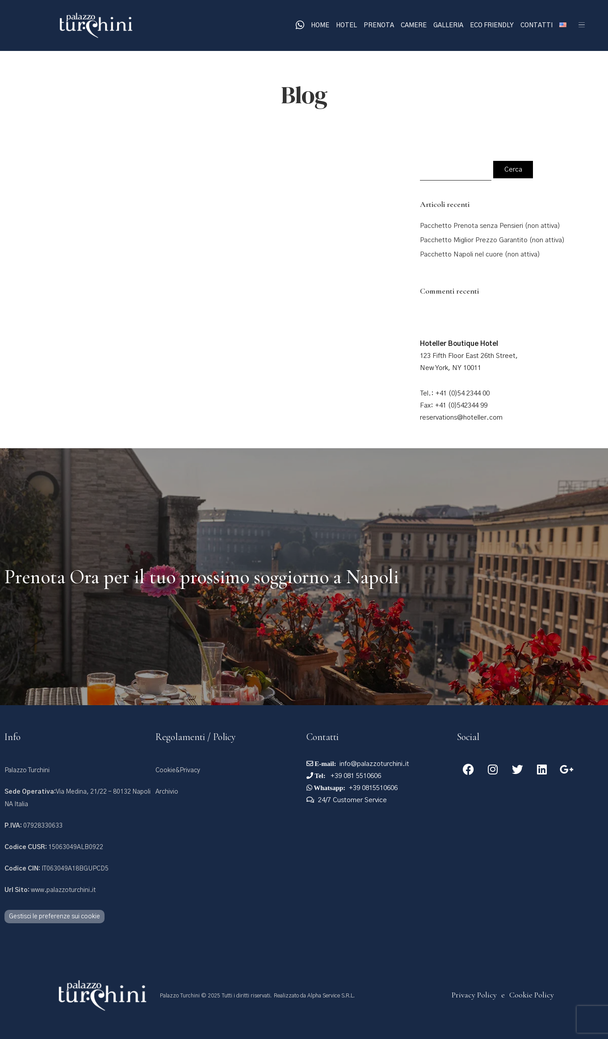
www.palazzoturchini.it (50, 890)
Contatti (536, 25)
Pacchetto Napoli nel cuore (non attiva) (480, 254)
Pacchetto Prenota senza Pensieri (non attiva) (490, 226)
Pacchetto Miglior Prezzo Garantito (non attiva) (492, 240)
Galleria (448, 25)
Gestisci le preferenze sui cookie (54, 916)
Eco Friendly (492, 25)
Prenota (379, 25)
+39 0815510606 (373, 788)
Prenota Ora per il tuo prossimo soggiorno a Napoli (201, 577)
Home (320, 25)
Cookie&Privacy (177, 770)
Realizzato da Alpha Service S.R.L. (314, 995)
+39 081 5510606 (355, 776)
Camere (414, 25)
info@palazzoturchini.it (374, 764)
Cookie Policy (531, 995)
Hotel (346, 25)
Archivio (166, 792)
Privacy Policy (474, 995)
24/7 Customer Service (352, 800)
